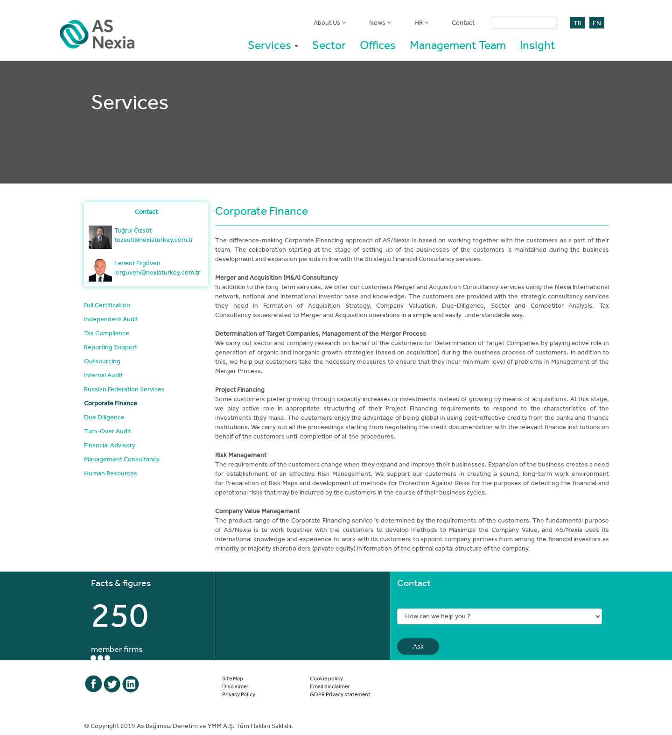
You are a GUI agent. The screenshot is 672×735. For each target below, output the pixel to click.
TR (577, 23)
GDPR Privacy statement (340, 694)
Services (273, 44)
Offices (378, 44)
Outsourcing (102, 361)
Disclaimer (235, 686)
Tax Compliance (106, 333)
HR (421, 22)
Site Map (232, 678)
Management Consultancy (122, 459)
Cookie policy (326, 678)
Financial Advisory (109, 445)
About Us (330, 22)
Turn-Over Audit (107, 431)
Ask (418, 646)
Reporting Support (110, 347)
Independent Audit (111, 319)
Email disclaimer (330, 686)
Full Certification (107, 305)
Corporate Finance (110, 403)
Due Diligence (104, 417)
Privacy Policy (238, 694)
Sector (329, 44)
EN (597, 23)
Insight (537, 44)
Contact (463, 22)
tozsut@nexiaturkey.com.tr (153, 239)
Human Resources (110, 473)
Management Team (458, 44)
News (380, 22)
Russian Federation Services (124, 389)
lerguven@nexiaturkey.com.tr (157, 272)
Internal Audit (103, 375)
